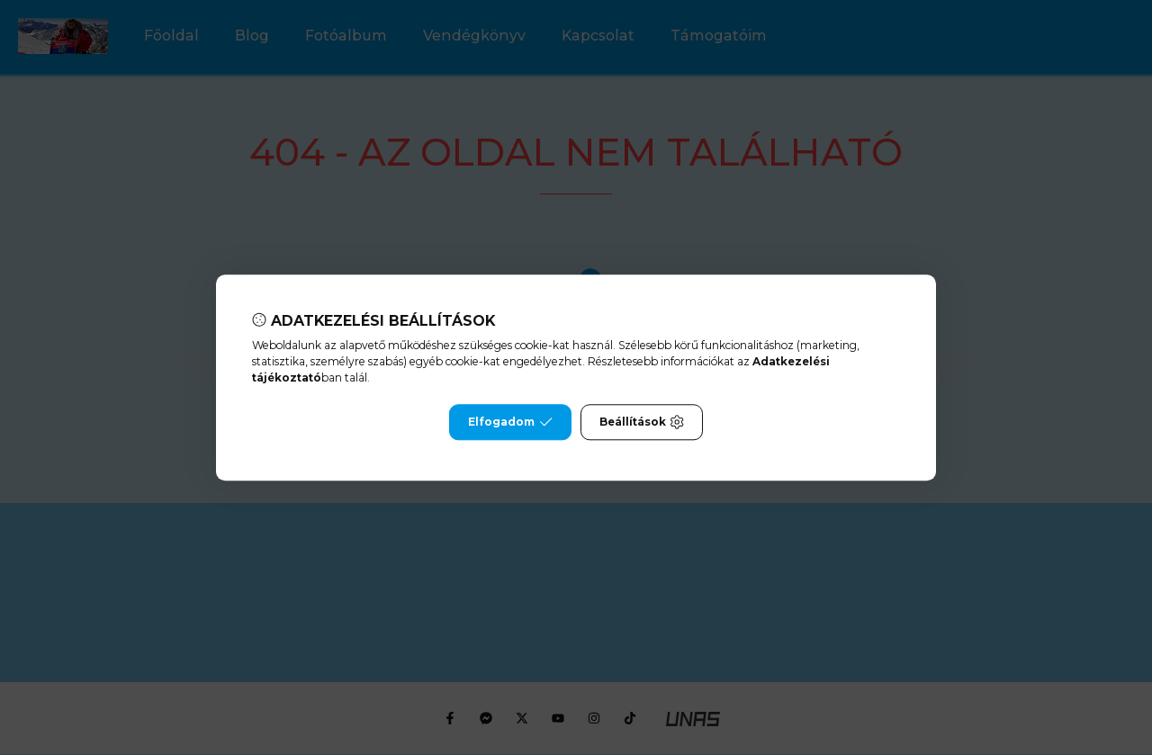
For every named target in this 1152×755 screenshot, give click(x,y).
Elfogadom (510, 422)
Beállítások (641, 422)
